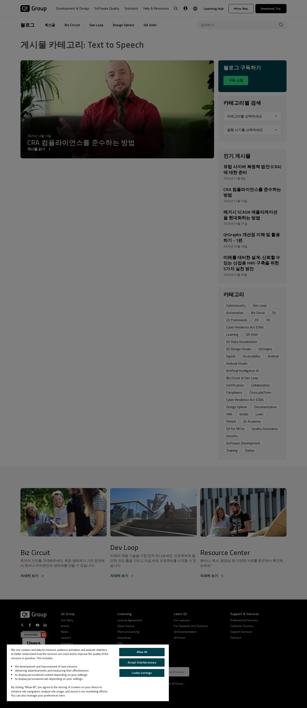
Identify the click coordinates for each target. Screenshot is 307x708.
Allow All (142, 652)
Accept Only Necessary (142, 662)
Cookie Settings (142, 673)
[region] (88, 672)
